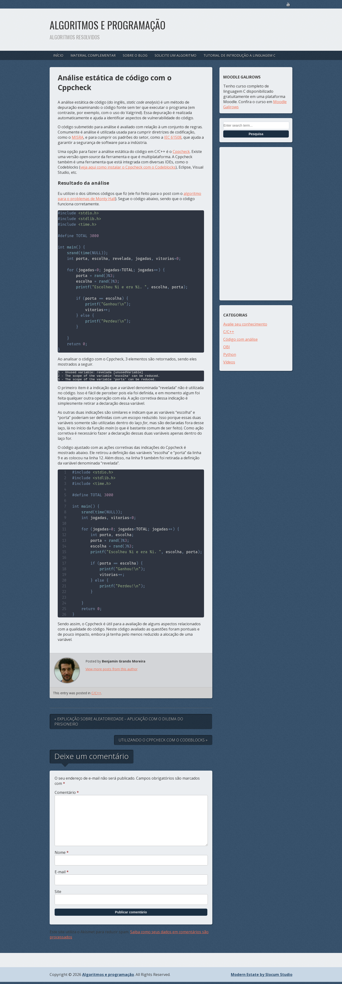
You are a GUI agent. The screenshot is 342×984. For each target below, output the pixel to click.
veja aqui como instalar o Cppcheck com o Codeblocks (128, 167)
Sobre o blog (135, 55)
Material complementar (93, 55)
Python (229, 354)
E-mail (62, 874)
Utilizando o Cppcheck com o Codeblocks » (163, 742)
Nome (62, 854)
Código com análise (240, 339)
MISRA (77, 137)
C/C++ (96, 695)
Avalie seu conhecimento (245, 324)
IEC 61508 (172, 137)
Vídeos (229, 362)
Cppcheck (181, 151)
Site (58, 893)
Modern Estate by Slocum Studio (261, 976)
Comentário (67, 794)
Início (58, 55)
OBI (226, 346)
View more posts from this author (112, 671)
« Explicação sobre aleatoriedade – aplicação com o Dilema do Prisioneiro (118, 723)
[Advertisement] (256, 224)
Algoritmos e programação (108, 25)
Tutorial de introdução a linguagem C (240, 55)
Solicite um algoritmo (175, 55)
